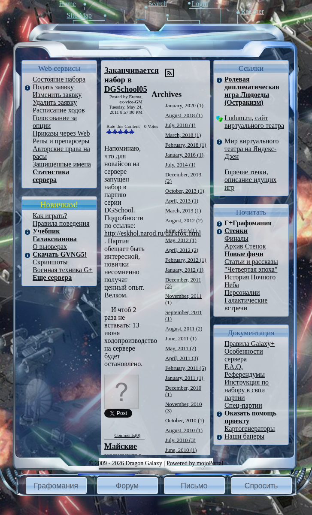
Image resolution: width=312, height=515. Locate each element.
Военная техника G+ (63, 269)
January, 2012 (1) (184, 270)
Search (157, 3)
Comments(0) (128, 435)
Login (200, 3)
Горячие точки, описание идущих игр (250, 179)
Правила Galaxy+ (249, 343)
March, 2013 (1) (183, 211)
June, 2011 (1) (181, 339)
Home (67, 3)
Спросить (261, 486)
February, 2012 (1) (185, 260)
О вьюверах (50, 246)
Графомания (56, 486)
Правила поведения (61, 223)
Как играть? (50, 215)
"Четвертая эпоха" (250, 269)
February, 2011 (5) (185, 368)
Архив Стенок (245, 246)
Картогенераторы (249, 428)
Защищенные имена (62, 164)
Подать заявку (53, 87)
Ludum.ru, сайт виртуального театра (254, 121)
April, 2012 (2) (181, 250)
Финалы (236, 238)
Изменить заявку (57, 94)
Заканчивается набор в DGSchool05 (131, 80)
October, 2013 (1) (184, 191)
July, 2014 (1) (180, 165)
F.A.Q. (233, 366)
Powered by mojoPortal (195, 463)
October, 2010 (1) (184, 421)
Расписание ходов (59, 110)
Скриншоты (50, 262)
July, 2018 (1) (180, 125)
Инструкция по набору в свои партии (246, 390)
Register (252, 11)
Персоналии (242, 292)
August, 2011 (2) (184, 329)
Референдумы (244, 374)
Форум (127, 486)
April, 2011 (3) (181, 358)
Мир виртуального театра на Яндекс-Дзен (251, 148)
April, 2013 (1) (181, 201)
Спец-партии (243, 405)
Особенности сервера (243, 355)
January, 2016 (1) (184, 155)
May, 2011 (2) (180, 348)
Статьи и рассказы (251, 261)
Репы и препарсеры (61, 141)
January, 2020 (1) (184, 106)
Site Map (79, 15)
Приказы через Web (61, 133)
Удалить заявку (55, 102)
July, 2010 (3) (180, 440)
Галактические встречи (245, 304)
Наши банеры (244, 436)
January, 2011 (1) (184, 378)
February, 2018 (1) (185, 145)
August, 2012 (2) (184, 221)
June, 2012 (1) (181, 230)
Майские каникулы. (123, 451)
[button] (56, 485)
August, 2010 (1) (184, 430)
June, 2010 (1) (181, 450)
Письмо (194, 486)
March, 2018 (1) (183, 135)
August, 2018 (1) (184, 115)
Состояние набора (59, 79)
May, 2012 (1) (181, 240)
